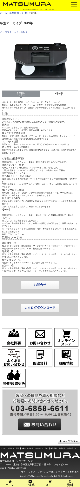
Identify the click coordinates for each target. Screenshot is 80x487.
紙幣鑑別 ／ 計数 (18, 13)
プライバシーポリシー (49, 471)
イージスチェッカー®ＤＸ (13, 32)
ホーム (3, 13)
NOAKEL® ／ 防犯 (41, 448)
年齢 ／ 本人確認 (27, 448)
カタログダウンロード (40, 307)
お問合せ (40, 284)
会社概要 (62, 448)
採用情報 (53, 448)
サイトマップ (28, 471)
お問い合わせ (72, 448)
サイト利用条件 (71, 471)
